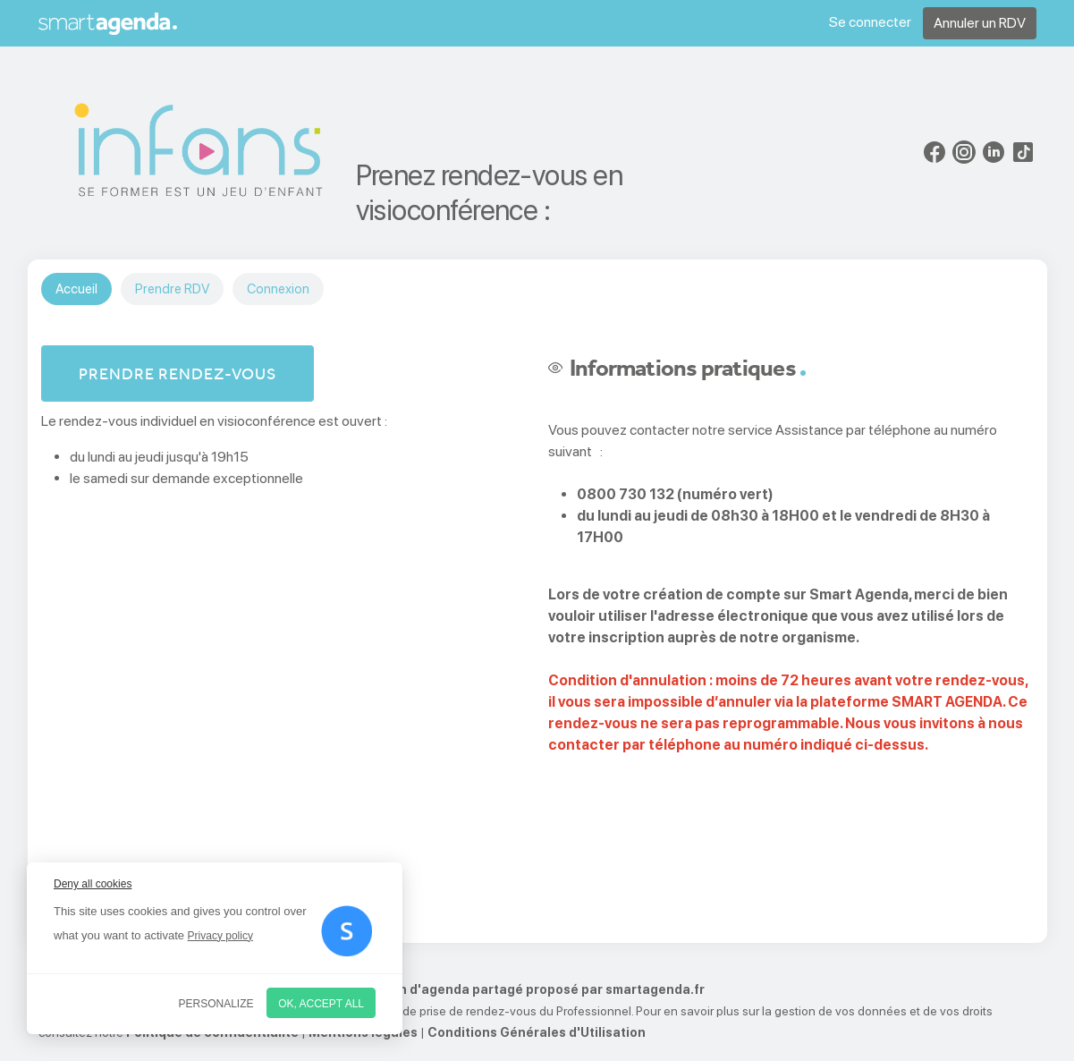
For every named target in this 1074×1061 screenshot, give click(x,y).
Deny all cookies (92, 884)
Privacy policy (220, 935)
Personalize (216, 1003)
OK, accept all (321, 1003)
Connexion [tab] (278, 289)
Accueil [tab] (76, 289)
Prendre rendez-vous (177, 373)
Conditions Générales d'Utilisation (536, 1032)
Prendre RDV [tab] (172, 289)
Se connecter (870, 21)
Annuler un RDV (980, 22)
